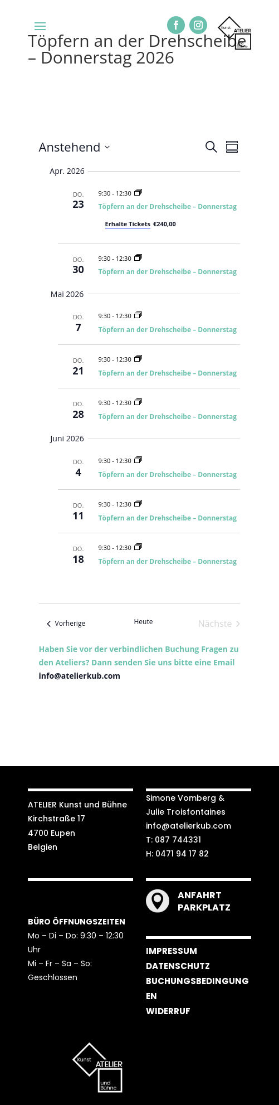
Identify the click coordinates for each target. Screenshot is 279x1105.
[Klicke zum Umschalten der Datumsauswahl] (74, 147)
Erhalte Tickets (127, 224)
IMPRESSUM (171, 951)
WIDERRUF (168, 1011)
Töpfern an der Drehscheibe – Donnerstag (168, 206)
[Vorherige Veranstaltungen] (66, 623)
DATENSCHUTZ (178, 966)
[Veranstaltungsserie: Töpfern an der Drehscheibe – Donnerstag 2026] (138, 193)
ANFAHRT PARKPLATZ (204, 901)
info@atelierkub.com (79, 675)
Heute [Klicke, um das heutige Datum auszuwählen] (143, 621)
